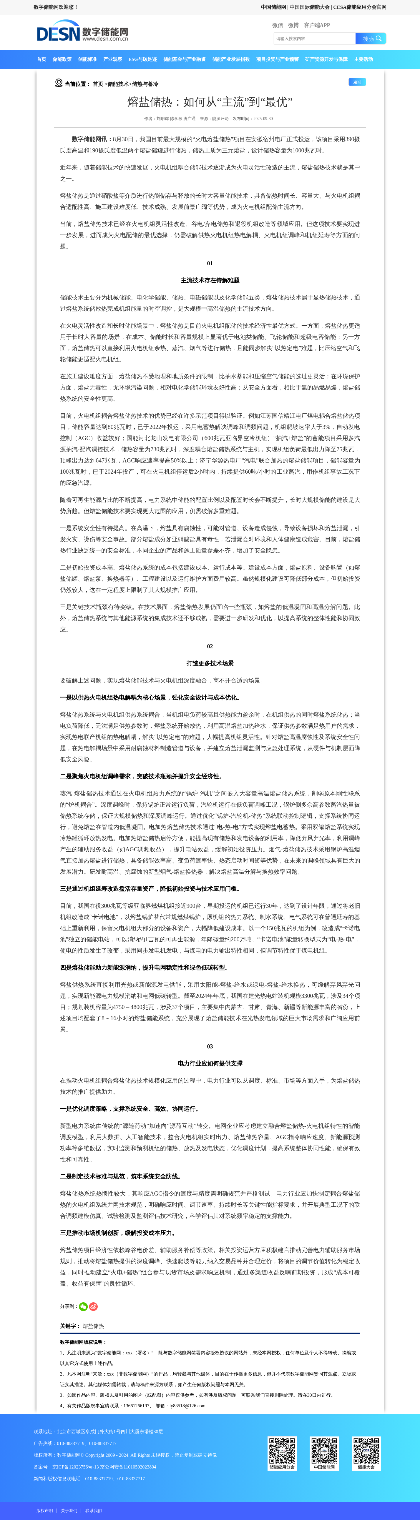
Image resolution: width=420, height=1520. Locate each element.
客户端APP (317, 25)
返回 (357, 82)
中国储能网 (273, 7)
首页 (41, 59)
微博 (293, 25)
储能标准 (87, 59)
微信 (277, 25)
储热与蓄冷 (145, 84)
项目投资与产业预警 (277, 59)
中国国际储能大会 (310, 7)
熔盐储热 (93, 1326)
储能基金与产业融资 (184, 59)
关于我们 (69, 1511)
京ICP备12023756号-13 (76, 1466)
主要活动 (363, 59)
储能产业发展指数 (231, 59)
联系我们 (93, 1511)
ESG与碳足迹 (143, 59)
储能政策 (62, 59)
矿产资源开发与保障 (326, 59)
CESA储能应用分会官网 (359, 7)
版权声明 (44, 1511)
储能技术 (118, 84)
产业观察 (112, 59)
